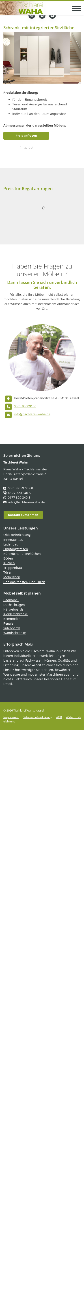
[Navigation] (74, 8)
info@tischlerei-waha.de (32, 414)
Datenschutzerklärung (37, 717)
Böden (8, 558)
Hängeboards (13, 609)
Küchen (9, 563)
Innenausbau (13, 539)
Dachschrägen (14, 605)
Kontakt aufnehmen (23, 515)
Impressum (11, 717)
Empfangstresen (15, 549)
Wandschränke (14, 633)
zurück (28, 148)
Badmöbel (11, 600)
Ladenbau (10, 544)
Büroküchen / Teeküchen (22, 554)
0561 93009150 (25, 406)
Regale (8, 623)
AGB (59, 717)
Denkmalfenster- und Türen (24, 582)
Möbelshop (11, 577)
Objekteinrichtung (17, 535)
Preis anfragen (26, 135)
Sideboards (11, 628)
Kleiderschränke (15, 614)
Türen (7, 572)
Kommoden (12, 619)
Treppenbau (12, 568)
